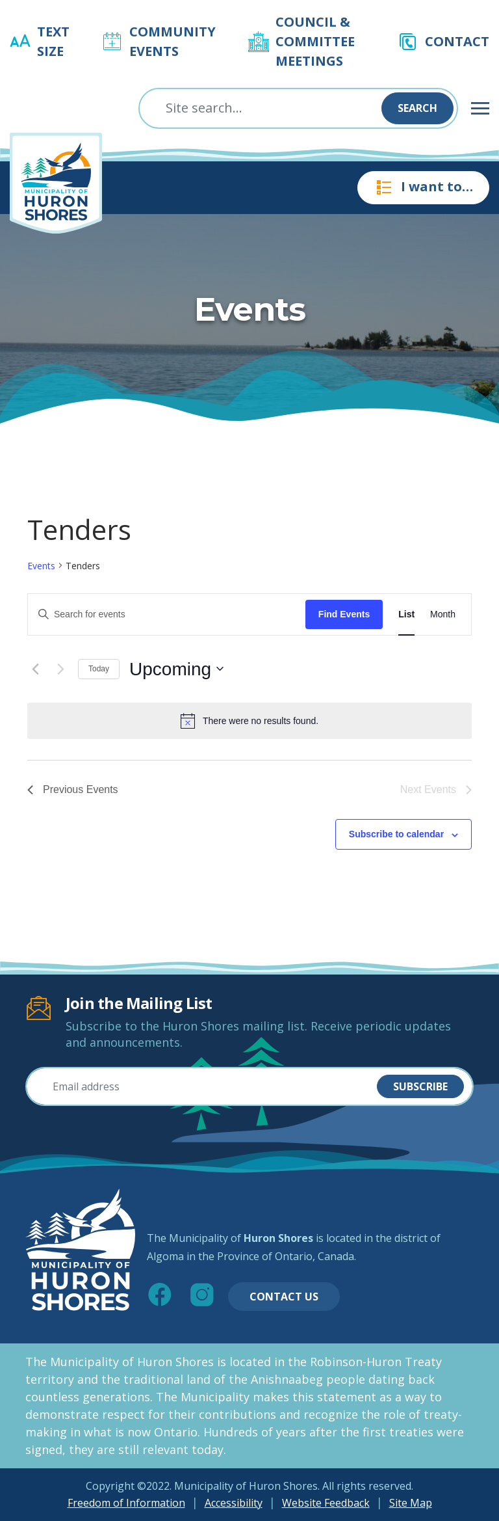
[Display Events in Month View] (442, 614)
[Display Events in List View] (406, 614)
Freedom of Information (126, 1503)
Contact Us (284, 1296)
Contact (457, 41)
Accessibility (233, 1503)
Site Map (410, 1503)
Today (98, 668)
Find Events (344, 614)
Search (417, 108)
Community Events (172, 41)
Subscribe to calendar (396, 834)
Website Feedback (326, 1503)
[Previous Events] (35, 669)
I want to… (423, 187)
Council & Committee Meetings (315, 41)
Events (41, 565)
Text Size (53, 41)
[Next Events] (60, 669)
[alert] (249, 721)
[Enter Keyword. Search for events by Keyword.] (166, 614)
